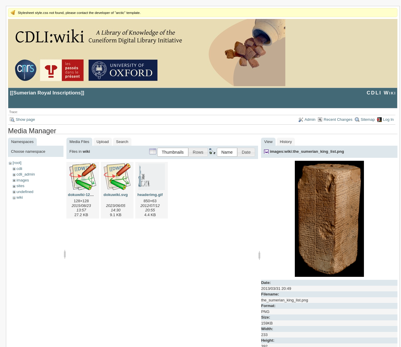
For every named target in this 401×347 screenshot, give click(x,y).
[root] (16, 162)
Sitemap (368, 119)
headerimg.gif (150, 194)
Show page (25, 119)
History (286, 141)
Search (122, 141)
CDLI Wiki (381, 93)
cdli (19, 168)
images (22, 180)
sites (20, 186)
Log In (388, 119)
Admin (310, 119)
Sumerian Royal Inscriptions (47, 93)
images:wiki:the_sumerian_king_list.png (307, 151)
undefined (24, 191)
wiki (19, 197)
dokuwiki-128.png (84, 194)
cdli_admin (25, 174)
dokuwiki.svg (116, 194)
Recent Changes (338, 119)
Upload (102, 141)
